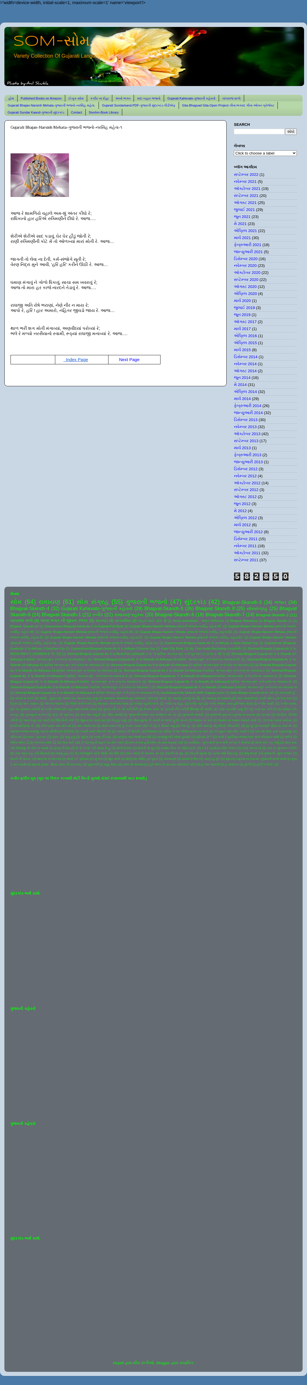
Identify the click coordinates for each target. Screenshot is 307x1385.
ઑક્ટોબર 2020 (247, 272)
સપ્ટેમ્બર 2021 (246, 195)
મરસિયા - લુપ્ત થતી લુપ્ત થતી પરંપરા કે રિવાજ (219, 742)
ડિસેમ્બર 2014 (246, 357)
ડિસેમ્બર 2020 (246, 259)
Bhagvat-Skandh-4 (29, 608)
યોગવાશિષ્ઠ (123, 621)
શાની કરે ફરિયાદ (78, 759)
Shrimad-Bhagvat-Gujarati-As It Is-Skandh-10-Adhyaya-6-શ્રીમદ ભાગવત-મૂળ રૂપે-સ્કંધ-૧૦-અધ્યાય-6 (219, 681)
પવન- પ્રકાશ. (36, 737)
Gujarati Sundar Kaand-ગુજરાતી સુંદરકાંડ (36, 112)
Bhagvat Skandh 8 (215, 608)
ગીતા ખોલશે (115, 714)
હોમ (11, 98)
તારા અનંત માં (86, 725)
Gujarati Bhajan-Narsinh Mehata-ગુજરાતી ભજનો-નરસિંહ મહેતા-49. (87, 632)
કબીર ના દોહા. (174, 703)
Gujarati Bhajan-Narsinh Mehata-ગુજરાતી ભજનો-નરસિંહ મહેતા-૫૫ (111, 643)
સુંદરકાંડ (195, 601)
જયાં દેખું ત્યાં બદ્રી (37, 720)
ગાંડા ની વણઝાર (63, 714)
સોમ (16, 601)
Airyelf (118, 1363)
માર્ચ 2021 (242, 238)
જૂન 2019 (242, 315)
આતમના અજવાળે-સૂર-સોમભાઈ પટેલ (128, 698)
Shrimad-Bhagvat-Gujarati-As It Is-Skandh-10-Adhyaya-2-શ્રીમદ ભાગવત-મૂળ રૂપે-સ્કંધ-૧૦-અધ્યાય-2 (194, 670)
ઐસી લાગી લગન (81, 703)
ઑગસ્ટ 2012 (245, 497)
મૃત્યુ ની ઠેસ (62, 748)
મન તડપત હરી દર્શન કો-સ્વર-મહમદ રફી (156, 742)
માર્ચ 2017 (242, 329)
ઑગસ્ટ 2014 (245, 371)
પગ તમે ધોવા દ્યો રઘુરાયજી (273, 731)
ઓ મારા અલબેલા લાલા (112, 703)
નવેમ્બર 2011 (245, 546)
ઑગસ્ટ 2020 (245, 286)
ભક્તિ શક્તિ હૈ (19, 742)
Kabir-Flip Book (172, 648)
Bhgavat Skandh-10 (24, 626)
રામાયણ (49, 601)
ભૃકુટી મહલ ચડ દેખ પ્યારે (107, 742)
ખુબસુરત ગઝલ (35, 714)
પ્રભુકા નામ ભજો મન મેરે (134, 737)
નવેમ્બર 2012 (245, 476)
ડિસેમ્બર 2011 (246, 539)
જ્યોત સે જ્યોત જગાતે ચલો (237, 720)
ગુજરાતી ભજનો (146, 601)
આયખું (211, 698)
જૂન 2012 (242, 504)
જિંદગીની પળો (65, 720)
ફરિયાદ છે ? (204, 737)
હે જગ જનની (210, 764)
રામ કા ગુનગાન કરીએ (282, 748)
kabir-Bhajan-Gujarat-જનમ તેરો (252, 692)
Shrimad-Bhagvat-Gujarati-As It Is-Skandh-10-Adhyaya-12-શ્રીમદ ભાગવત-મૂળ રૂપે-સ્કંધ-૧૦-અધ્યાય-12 (182, 665)
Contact (76, 112)
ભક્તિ (288, 737)
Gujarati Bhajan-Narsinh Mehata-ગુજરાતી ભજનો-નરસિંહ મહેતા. (51, 105)
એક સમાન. (31, 703)
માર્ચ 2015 (242, 350)
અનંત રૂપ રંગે (24, 698)
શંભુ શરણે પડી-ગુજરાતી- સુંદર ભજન (268, 753)
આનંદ (163, 698)
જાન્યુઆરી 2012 (248, 532)
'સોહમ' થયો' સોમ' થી (152, 620)
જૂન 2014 (242, 377)
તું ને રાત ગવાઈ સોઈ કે (137, 725)
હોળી (247, 764)
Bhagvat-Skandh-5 (164, 608)
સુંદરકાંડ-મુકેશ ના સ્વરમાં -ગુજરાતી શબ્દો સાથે (256, 759)
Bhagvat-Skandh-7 (224, 614)
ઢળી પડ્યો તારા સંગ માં (56, 725)
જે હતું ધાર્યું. (119, 720)
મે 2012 (240, 511)
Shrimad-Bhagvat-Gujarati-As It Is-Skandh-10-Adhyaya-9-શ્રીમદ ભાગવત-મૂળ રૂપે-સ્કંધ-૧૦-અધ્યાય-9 (85, 692)
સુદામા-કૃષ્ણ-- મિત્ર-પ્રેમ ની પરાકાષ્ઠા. (57, 764)
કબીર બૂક (196, 703)
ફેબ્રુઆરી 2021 (247, 245)
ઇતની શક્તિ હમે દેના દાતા (275, 698)
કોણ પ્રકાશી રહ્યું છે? (234, 709)
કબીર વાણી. (266, 703)
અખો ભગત (122, 98)
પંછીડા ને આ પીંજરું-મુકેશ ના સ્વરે (185, 731)
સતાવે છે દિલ (190, 759)
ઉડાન (14, 703)
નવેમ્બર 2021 (245, 181)
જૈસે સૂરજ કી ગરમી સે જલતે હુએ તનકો (160, 720)
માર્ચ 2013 (242, 448)
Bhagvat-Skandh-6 (174, 614)
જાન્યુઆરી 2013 (248, 462)
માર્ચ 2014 (242, 399)
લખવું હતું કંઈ (65, 753)
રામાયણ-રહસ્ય (129, 614)
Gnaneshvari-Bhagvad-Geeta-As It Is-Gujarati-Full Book (83, 626)
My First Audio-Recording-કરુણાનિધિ (215, 648)
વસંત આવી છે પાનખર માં (142, 753)
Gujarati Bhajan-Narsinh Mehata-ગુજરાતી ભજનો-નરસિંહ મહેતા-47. (176, 626)
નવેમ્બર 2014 (245, 364)
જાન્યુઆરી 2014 (248, 413)
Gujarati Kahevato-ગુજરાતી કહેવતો (191, 98)
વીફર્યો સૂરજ (198, 753)
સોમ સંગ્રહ (93, 601)
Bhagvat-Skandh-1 (61, 614)
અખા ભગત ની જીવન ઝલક (64, 620)
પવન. (55, 737)
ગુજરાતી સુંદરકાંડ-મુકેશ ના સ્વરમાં (232, 714)
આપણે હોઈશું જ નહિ (187, 698)
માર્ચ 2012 (242, 525)
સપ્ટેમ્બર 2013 (246, 441)
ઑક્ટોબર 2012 (247, 483)
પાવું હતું (70, 737)
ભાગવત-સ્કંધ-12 (45, 742)
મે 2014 (240, 384)
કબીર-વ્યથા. (288, 703)
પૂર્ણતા (85, 737)
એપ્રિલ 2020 (245, 293)
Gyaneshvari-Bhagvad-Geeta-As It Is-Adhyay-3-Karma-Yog (113, 648)
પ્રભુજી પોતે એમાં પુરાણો (173, 737)
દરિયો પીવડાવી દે (229, 725)
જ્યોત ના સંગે (203, 720)
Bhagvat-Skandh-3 (242, 602)
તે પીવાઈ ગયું (166, 725)
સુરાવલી (93, 764)
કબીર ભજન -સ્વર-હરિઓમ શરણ (231, 703)
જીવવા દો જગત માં (92, 720)
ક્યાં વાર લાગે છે (265, 709)
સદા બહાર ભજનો (149, 98)
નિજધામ (151, 731)
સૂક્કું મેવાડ (111, 764)
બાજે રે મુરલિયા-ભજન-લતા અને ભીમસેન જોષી (248, 737)
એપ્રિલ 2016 (245, 336)
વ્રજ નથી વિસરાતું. (225, 753)
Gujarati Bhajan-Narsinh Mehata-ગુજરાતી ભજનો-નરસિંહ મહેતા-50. (186, 632)
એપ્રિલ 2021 (245, 231)
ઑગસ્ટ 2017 (245, 322)
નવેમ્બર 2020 (245, 265)
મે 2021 (240, 224)
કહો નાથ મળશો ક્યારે (82, 709)
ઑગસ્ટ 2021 (245, 202)
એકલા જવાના (54, 703)
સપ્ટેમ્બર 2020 (246, 279)
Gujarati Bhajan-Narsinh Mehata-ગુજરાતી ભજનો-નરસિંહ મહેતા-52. (96, 637)
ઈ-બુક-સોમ (76, 98)
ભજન (280, 602)
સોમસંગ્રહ (257, 608)
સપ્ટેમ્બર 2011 (246, 560)
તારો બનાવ (109, 725)
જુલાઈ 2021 (244, 209)
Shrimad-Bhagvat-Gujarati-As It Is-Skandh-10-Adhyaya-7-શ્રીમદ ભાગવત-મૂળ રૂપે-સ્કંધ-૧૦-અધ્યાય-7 (80, 687)
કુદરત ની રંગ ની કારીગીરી (120, 709)
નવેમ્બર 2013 (245, 427)
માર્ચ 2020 (242, 300)
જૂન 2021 (242, 216)
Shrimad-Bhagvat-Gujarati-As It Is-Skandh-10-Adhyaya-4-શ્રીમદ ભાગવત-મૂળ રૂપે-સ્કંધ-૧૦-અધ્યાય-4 (205, 676)
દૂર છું (249, 725)
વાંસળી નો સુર (174, 753)
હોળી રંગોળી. (264, 764)
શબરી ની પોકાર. (21, 759)
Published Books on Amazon (41, 98)
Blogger (163, 1363)
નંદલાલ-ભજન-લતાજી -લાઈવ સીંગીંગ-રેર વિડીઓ (42, 731)
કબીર (97, 614)
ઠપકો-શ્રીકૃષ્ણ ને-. (22, 725)
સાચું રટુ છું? (212, 759)
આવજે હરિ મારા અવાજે (237, 698)
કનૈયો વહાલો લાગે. (146, 703)
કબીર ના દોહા (99, 98)
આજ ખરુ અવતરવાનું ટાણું (80, 698)
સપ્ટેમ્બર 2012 (246, 490)
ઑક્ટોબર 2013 (247, 434)
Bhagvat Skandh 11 (278, 620)
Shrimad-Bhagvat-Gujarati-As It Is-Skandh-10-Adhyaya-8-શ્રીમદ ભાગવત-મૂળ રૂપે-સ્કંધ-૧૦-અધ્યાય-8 (226, 687)
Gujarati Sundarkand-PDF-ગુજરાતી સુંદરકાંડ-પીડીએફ (138, 105)
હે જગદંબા (232, 764)
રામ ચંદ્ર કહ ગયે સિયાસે (32, 753)
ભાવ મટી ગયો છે (73, 742)
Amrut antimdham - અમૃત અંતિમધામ (198, 620)
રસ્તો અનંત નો (251, 748)
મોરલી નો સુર (146, 748)
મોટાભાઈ (102, 621)
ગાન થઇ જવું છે (90, 714)
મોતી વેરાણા (124, 748)
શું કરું (99, 759)
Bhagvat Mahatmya (244, 620)
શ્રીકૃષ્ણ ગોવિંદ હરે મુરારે (142, 759)
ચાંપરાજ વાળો (231, 98)
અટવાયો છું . (288, 692)
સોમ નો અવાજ (133, 764)
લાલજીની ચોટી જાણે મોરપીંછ (99, 753)
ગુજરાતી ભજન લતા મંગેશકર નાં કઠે (153, 714)
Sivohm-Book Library (104, 112)
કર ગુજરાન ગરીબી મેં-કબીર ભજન (38, 709)
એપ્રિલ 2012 (245, 518)
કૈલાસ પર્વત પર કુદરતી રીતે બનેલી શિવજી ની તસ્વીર (178, 709)
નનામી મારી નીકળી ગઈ (95, 731)
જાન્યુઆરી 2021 (248, 252)
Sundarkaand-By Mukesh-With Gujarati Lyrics (193, 692)
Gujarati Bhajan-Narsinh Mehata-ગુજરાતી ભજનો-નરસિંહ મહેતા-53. (196, 637)
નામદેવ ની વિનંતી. (128, 731)
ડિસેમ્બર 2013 (246, 420)
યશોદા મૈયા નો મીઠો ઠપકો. (178, 748)
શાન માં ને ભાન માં (49, 759)
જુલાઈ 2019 (244, 308)
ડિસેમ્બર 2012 (246, 469)
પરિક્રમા (16, 737)
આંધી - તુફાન (48, 698)
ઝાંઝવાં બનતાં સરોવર (277, 720)
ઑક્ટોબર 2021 (247, 188)
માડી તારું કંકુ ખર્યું (267, 742)
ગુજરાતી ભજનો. (193, 714)
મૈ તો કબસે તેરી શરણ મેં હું (93, 748)
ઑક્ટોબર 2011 (247, 553)
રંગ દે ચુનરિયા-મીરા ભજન (219, 748)
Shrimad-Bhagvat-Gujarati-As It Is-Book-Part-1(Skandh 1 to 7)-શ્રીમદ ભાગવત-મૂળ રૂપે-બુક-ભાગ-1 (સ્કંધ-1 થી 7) (146, 653)
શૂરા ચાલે (114, 759)
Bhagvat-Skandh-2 (272, 615)
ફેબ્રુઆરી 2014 (247, 406)
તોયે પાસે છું (204, 725)
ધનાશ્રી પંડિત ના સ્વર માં (275, 725)
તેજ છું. (186, 725)
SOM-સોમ (51, 42)
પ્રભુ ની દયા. (103, 737)
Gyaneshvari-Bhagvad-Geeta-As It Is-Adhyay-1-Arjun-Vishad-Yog (211, 643)
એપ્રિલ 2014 (245, 391)
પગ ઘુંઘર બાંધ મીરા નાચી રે (231, 731)
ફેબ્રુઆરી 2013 (247, 455)
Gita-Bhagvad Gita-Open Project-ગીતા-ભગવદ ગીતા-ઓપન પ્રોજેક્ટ (228, 105)
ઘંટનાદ (265, 714)
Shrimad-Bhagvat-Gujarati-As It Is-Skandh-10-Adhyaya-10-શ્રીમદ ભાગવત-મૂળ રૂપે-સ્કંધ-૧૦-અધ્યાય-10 (166, 659)
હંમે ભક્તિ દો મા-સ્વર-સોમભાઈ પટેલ (172, 764)
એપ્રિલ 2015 (245, 343)
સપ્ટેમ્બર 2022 (246, 174)
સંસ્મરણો (170, 759)
